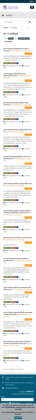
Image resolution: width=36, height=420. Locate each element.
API (17, 369)
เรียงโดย (5, 28)
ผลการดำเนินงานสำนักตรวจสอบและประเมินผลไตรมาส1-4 (17, 288)
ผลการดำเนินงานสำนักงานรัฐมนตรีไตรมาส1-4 (18, 184)
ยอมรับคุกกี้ (18, 418)
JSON (13, 63)
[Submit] (30, 22)
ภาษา (2, 397)
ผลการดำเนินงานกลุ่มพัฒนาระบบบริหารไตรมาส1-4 (16, 49)
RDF (17, 63)
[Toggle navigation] (32, 7)
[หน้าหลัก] (3, 15)
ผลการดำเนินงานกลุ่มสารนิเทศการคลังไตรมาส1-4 (16, 104)
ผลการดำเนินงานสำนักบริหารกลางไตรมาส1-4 (17, 238)
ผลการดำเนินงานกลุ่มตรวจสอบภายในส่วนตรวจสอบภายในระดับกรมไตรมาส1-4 (17, 342)
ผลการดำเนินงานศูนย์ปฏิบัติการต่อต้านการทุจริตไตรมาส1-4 (17, 157)
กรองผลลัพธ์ (8, 42)
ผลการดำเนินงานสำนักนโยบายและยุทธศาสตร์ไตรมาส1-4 (14, 75)
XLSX (9, 63)
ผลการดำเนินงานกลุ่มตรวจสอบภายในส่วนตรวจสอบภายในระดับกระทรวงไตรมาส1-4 (17, 211)
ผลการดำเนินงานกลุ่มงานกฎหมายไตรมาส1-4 (17, 130)
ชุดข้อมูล (9, 15)
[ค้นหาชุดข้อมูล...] (15, 22)
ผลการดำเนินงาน (28, 53)
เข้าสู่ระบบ (31, 1)
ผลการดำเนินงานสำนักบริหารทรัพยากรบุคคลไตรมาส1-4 (16, 259)
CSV (5, 63)
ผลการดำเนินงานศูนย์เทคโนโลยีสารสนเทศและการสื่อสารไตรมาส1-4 (18, 313)
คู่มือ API (22, 369)
